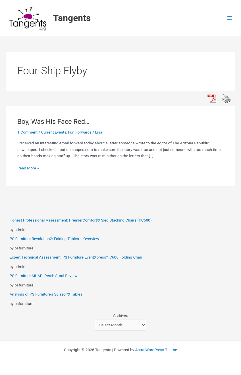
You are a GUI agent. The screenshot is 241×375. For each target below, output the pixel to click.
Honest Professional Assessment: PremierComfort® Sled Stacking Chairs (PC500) (81, 220)
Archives (120, 315)
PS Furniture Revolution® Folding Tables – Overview (54, 238)
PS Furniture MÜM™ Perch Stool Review (44, 275)
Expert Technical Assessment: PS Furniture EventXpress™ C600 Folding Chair (76, 257)
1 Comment (27, 132)
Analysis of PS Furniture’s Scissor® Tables (46, 294)
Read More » (28, 168)
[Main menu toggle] (230, 18)
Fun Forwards (80, 132)
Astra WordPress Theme (156, 349)
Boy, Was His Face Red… (53, 122)
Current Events (54, 132)
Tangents (72, 18)
